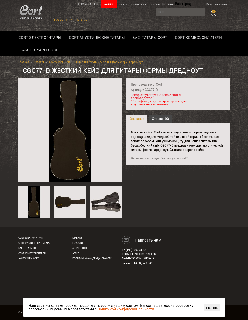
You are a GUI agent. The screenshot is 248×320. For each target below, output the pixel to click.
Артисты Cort (81, 19)
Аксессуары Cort (40, 50)
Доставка (155, 4)
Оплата (124, 4)
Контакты (167, 4)
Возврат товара (138, 4)
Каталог (39, 62)
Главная (23, 62)
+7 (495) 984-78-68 (88, 4)
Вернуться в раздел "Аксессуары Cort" (159, 158)
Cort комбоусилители (198, 37)
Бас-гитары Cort (149, 37)
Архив (75, 253)
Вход (209, 4)
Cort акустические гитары (97, 37)
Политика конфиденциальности (92, 258)
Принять (212, 307)
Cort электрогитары (39, 37)
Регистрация (221, 4)
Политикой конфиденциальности (125, 309)
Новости (60, 19)
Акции (109, 4)
